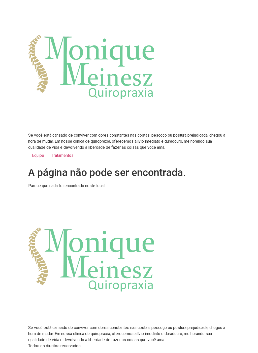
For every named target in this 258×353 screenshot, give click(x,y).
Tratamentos (63, 155)
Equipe (38, 155)
